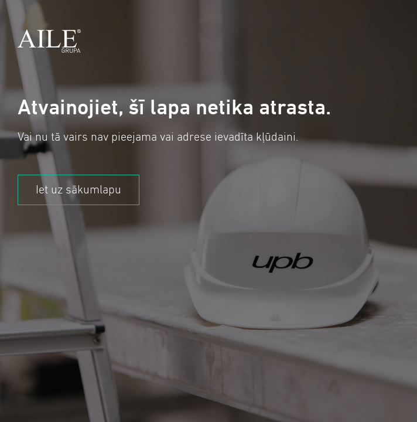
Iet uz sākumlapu (78, 189)
